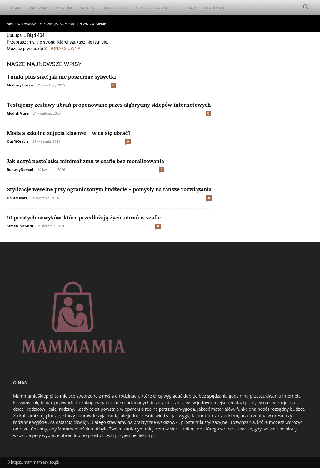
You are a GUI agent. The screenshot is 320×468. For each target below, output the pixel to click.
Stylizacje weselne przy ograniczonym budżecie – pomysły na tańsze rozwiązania (109, 189)
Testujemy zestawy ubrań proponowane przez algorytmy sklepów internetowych (109, 104)
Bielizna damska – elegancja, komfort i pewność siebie (56, 23)
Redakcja (189, 7)
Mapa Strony (115, 7)
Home (16, 7)
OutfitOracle (17, 141)
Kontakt (88, 7)
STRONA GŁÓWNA (62, 48)
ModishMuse (18, 113)
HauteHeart (17, 197)
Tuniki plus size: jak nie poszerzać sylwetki (61, 76)
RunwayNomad (20, 169)
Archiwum (38, 7)
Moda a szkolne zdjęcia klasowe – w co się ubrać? (69, 133)
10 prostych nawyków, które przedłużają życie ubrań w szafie (84, 217)
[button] (305, 8)
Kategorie (64, 7)
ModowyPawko (20, 85)
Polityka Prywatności (154, 7)
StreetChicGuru (20, 226)
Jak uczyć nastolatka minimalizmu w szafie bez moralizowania (85, 161)
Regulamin (214, 7)
